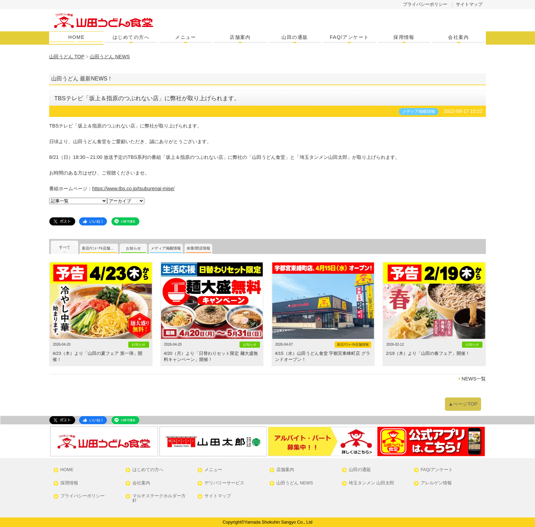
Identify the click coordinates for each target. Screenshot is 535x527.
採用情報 (404, 37)
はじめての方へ (131, 37)
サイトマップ (469, 4)
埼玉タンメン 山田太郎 (371, 483)
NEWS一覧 (474, 378)
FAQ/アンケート (349, 37)
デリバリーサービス (224, 483)
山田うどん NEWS (294, 483)
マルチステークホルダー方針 (159, 498)
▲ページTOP (463, 404)
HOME (76, 37)
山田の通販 (294, 37)
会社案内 (458, 37)
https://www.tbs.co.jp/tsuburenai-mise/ (133, 188)
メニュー (185, 37)
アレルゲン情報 (436, 483)
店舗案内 (240, 37)
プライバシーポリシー (425, 4)
